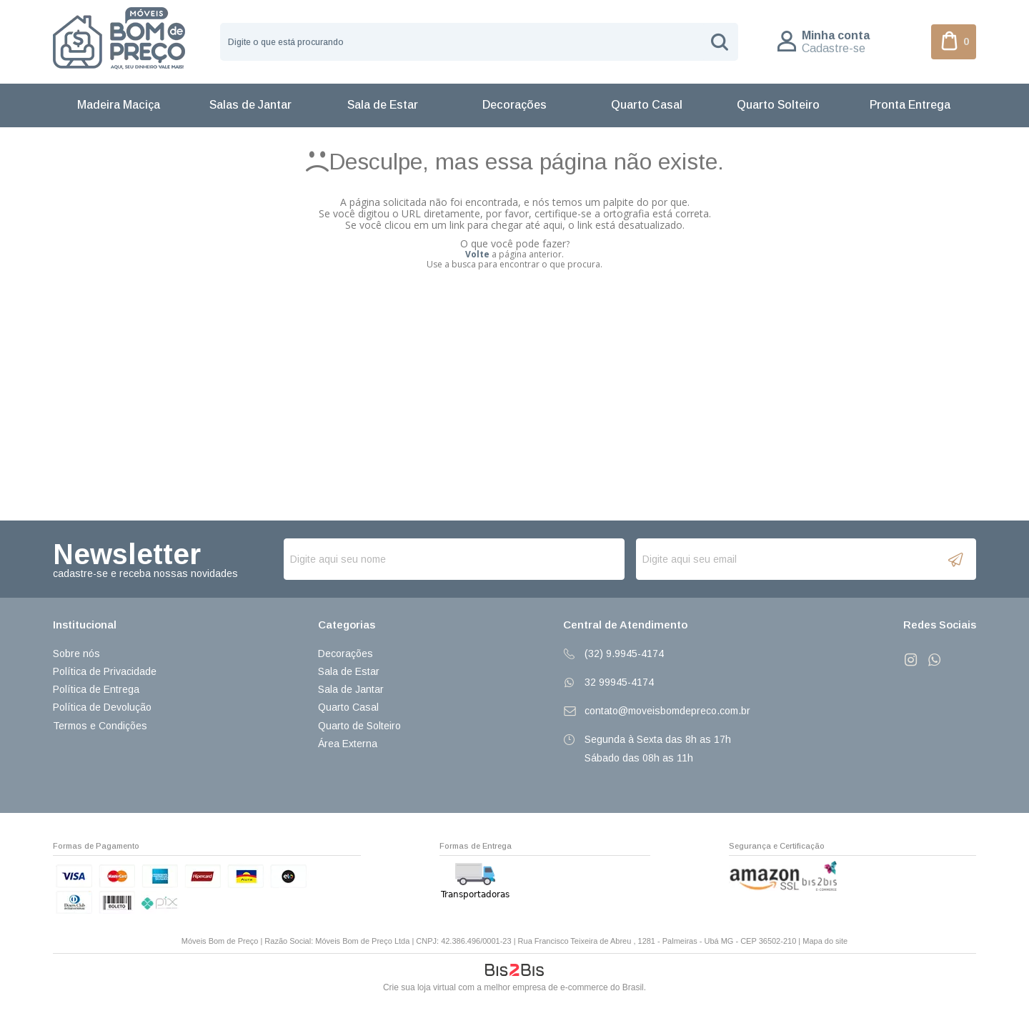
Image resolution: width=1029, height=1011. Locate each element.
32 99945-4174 (619, 682)
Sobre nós (76, 653)
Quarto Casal (348, 707)
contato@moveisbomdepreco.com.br (667, 710)
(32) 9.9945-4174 (624, 653)
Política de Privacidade (104, 671)
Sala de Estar (348, 671)
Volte (477, 254)
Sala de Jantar (351, 689)
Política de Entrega (96, 689)
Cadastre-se (833, 48)
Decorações (345, 653)
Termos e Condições (100, 725)
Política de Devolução (102, 707)
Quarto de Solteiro (359, 725)
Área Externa (347, 743)
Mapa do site (824, 941)
